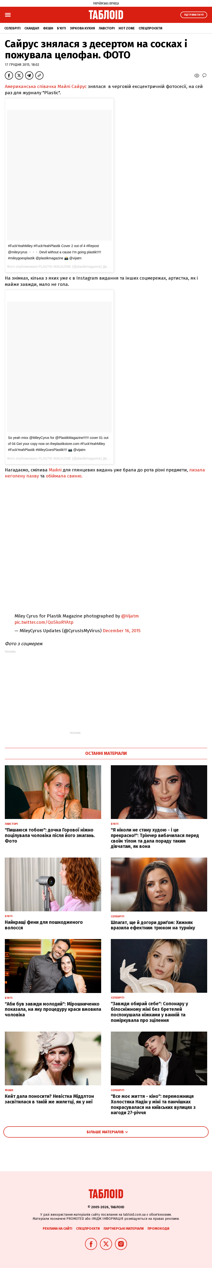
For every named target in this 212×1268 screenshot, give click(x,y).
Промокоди (158, 1229)
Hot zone (127, 28)
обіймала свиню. (65, 476)
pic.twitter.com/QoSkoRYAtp (43, 622)
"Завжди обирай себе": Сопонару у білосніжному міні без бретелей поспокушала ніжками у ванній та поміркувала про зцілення (149, 1012)
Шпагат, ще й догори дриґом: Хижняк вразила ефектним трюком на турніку (153, 925)
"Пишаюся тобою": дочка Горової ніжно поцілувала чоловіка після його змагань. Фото (50, 835)
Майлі (55, 470)
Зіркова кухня (82, 28)
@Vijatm (130, 616)
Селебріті (12, 28)
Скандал (31, 28)
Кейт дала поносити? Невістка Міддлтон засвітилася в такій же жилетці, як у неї (49, 1099)
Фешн (48, 28)
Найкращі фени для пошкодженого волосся (44, 925)
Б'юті (61, 28)
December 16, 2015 (122, 630)
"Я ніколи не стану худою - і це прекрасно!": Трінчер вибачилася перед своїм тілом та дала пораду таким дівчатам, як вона (155, 838)
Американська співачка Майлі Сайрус (46, 86)
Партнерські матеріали (124, 1229)
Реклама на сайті (57, 1229)
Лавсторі (107, 28)
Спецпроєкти (150, 28)
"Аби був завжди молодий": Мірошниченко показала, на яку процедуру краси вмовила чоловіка (53, 1009)
